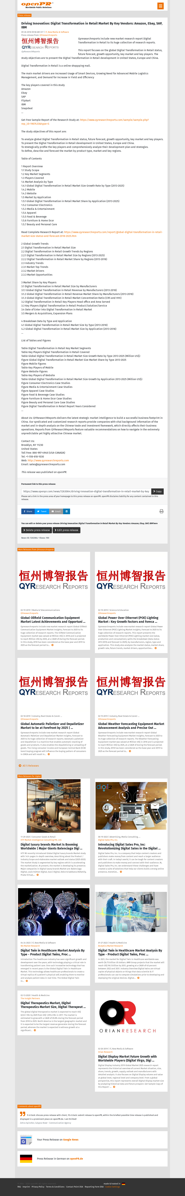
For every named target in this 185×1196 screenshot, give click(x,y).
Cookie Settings (112, 1187)
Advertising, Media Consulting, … (125, 837)
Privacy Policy (38, 1187)
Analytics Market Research (110, 946)
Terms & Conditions (55, 1187)
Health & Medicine (118, 943)
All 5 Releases (28, 765)
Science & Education (119, 610)
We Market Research (30, 946)
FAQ (19, 1187)
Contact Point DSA (74, 1187)
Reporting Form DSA (94, 1187)
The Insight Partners (30, 998)
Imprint (26, 1187)
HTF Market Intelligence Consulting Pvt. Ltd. (41, 840)
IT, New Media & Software (57, 32)
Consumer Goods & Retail (44, 837)
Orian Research (105, 1052)
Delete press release (36, 530)
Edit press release (66, 530)
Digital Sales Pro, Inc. (108, 840)
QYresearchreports (48, 35)
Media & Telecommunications (46, 610)
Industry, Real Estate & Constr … (47, 716)
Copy (157, 491)
